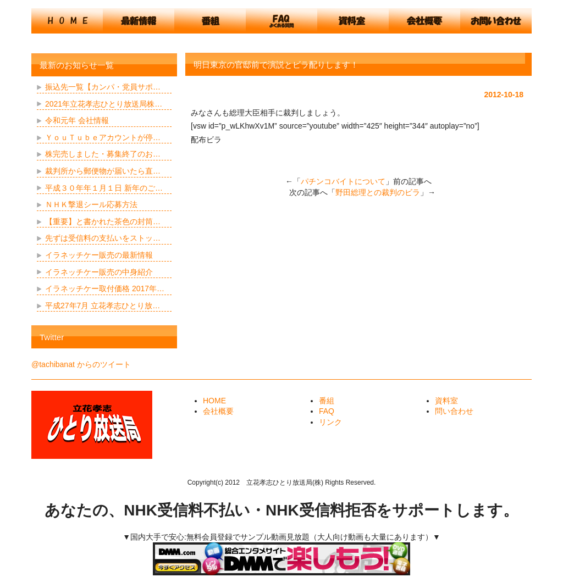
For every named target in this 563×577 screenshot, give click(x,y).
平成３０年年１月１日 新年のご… (104, 188)
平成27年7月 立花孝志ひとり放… (102, 305)
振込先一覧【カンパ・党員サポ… (103, 86)
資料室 (446, 400)
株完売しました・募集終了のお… (103, 153)
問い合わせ (454, 411)
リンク (330, 422)
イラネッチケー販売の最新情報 (99, 255)
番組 (326, 400)
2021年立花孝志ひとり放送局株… (103, 103)
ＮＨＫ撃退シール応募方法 (91, 204)
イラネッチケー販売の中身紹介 (99, 272)
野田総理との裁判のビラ (377, 192)
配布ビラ (206, 139)
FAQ (326, 411)
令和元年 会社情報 (77, 120)
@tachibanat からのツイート (81, 364)
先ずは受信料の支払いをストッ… (103, 238)
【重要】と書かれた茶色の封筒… (103, 221)
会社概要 (218, 411)
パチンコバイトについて (343, 181)
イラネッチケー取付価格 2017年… (104, 288)
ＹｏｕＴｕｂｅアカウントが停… (103, 137)
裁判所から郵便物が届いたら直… (103, 171)
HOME (214, 400)
